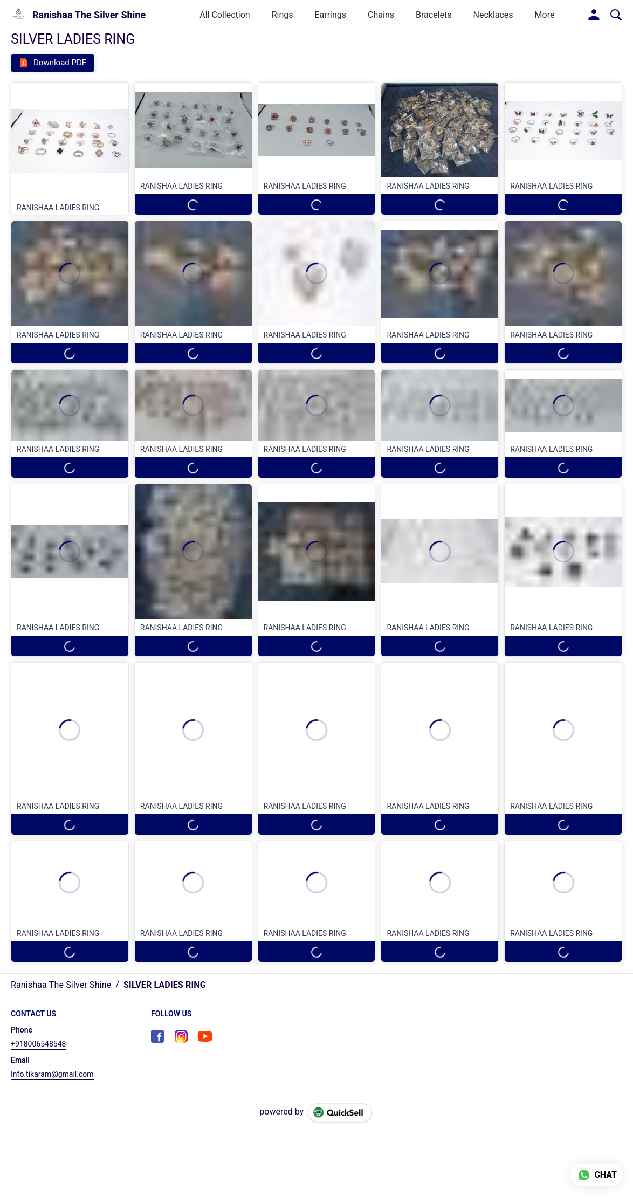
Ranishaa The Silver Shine (89, 15)
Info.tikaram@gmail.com (52, 1074)
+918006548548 (38, 1044)
